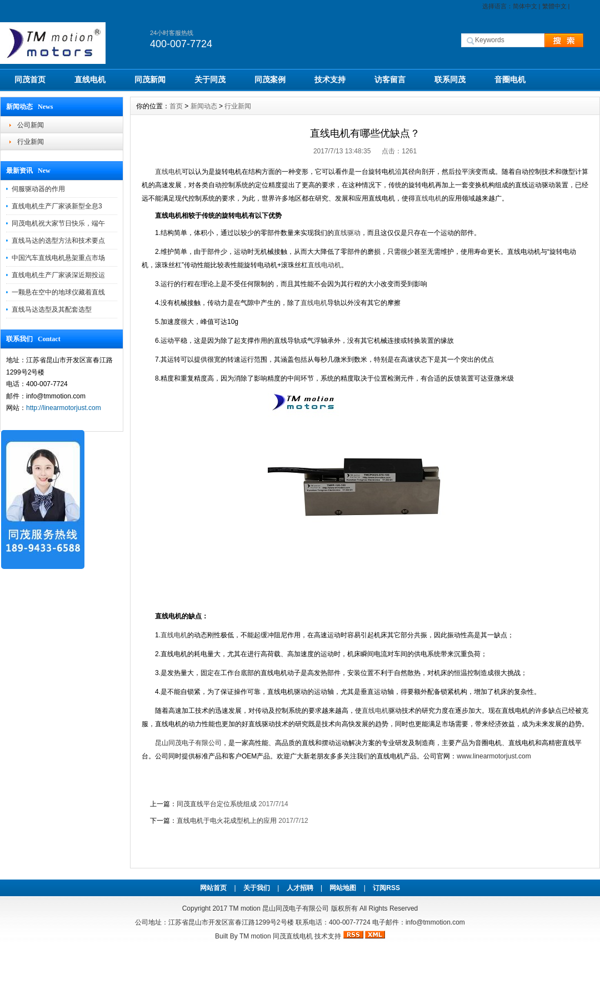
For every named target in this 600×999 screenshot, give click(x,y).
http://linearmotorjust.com (63, 408)
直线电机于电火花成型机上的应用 (227, 821)
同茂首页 (30, 79)
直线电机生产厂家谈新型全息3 (57, 206)
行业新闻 (30, 142)
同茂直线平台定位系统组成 (217, 804)
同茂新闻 (150, 79)
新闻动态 (204, 106)
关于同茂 (210, 79)
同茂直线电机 (293, 936)
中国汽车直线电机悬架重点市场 (58, 258)
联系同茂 (450, 79)
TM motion (245, 908)
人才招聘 (300, 888)
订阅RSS (386, 888)
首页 (176, 106)
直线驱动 (347, 233)
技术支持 (330, 79)
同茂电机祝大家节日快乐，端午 (58, 223)
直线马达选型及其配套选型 (52, 309)
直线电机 (90, 79)
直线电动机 (324, 265)
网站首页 (213, 888)
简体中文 (525, 6)
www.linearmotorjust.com (495, 756)
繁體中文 (554, 6)
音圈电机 (510, 79)
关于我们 (256, 888)
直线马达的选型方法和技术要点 (58, 240)
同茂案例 (270, 79)
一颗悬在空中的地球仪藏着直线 (58, 292)
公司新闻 (30, 125)
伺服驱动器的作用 (38, 189)
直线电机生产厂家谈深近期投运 (58, 275)
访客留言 (390, 79)
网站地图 (342, 888)
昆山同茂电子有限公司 (188, 743)
